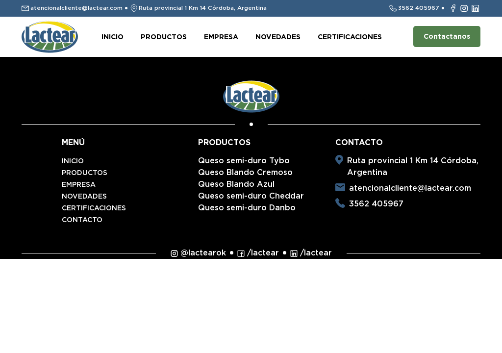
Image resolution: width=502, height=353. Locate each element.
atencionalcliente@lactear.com (410, 188)
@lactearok (198, 252)
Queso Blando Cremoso (245, 172)
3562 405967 (376, 203)
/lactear (258, 252)
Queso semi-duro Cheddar (251, 196)
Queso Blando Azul (236, 184)
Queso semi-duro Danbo (247, 207)
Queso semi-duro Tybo (244, 160)
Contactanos (447, 36)
